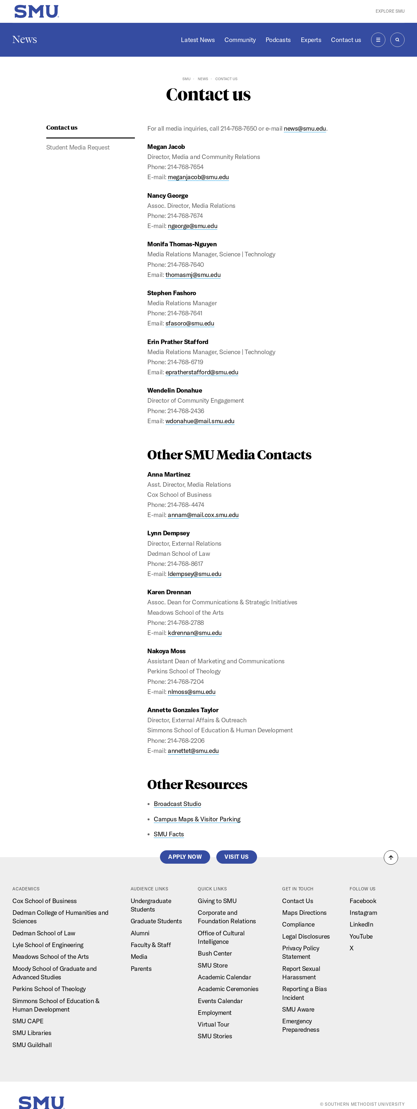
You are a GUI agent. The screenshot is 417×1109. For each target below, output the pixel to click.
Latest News (198, 40)
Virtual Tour (213, 1024)
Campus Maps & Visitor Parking (197, 819)
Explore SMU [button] (390, 11)
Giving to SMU (217, 901)
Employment (214, 1012)
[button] (391, 857)
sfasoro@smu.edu (189, 323)
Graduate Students (156, 921)
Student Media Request (78, 147)
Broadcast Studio (177, 804)
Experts (311, 40)
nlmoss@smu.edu (191, 692)
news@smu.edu (305, 128)
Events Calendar (220, 1001)
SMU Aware (298, 1009)
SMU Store (212, 965)
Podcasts (278, 40)
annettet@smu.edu (193, 751)
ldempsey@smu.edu (194, 574)
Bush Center (215, 953)
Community (240, 40)
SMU (186, 79)
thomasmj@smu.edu (193, 275)
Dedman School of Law (43, 933)
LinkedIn (361, 924)
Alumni (140, 933)
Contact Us (297, 901)
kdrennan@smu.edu (195, 633)
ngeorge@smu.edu (192, 226)
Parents (141, 968)
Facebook (363, 901)
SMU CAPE (27, 1021)
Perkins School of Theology (48, 989)
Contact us (346, 40)
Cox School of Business (44, 901)
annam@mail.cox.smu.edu (203, 515)
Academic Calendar (224, 977)
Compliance (298, 924)
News (24, 39)
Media (139, 956)
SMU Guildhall (31, 1045)
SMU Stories (215, 1036)
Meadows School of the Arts (50, 956)
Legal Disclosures (306, 936)
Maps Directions (304, 912)
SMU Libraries (31, 1033)
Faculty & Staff (151, 945)
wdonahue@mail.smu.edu (200, 421)
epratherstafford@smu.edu (201, 372)
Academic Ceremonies (228, 989)
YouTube (361, 936)
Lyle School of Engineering (47, 945)
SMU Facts (169, 834)
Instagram (363, 912)
